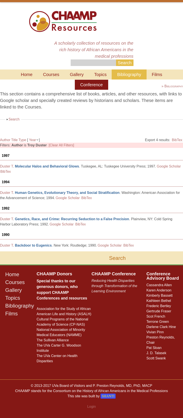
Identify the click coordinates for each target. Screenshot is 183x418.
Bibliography (129, 74)
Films (157, 74)
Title (14, 140)
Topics (100, 74)
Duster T (6, 166)
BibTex (177, 140)
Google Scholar (169, 166)
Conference (91, 84)
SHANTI (108, 396)
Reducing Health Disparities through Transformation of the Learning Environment (114, 286)
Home (26, 74)
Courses (51, 74)
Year (32, 140)
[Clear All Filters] (61, 145)
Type (22, 140)
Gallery (77, 74)
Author (5, 140)
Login (91, 406)
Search (14, 119)
